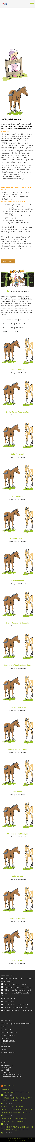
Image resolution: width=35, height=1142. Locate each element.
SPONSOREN (5, 1047)
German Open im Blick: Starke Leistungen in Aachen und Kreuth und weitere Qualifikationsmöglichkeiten (16, 1109)
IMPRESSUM (5, 1038)
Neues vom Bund (8, 1086)
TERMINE (4, 1050)
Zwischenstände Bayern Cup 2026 (15, 984)
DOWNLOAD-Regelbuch (9, 1035)
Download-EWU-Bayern (9, 1032)
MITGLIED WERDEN (8, 261)
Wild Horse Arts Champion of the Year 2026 (18, 990)
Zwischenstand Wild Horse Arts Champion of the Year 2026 (17, 979)
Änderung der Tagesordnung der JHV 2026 (18, 1010)
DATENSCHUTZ (6, 1029)
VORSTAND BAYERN (8, 1053)
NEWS (3, 1044)
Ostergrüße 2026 (9, 1002)
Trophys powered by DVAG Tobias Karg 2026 (15, 994)
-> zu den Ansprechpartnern (11, 1077)
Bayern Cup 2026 (10, 999)
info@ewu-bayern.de (13, 1074)
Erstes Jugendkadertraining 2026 (15, 1007)
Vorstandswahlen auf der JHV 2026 (16, 1004)
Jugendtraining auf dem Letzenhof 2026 (18, 987)
